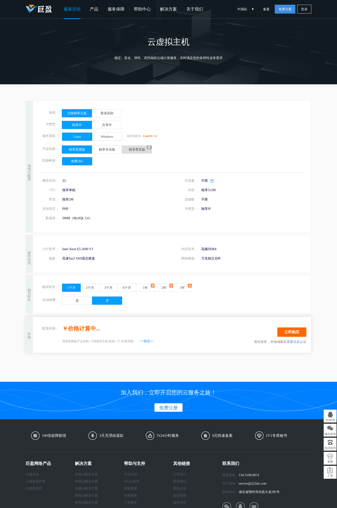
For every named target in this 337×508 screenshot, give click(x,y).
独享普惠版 (77, 149)
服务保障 (116, 9)
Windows (107, 136)
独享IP (76, 125)
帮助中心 (142, 9)
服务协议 (179, 502)
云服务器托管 (35, 481)
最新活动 (72, 9)
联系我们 (179, 481)
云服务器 (32, 474)
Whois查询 (131, 481)
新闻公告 (179, 488)
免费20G (77, 161)
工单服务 (130, 502)
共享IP (106, 125)
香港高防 (107, 113)
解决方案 (168, 9)
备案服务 (130, 495)
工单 (330, 475)
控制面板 (130, 488)
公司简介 (179, 474)
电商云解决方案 (86, 481)
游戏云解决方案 (86, 474)
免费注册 (285, 9)
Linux (77, 136)
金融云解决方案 (86, 488)
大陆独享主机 (77, 113)
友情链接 (179, 495)
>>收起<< (147, 341)
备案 (266, 9)
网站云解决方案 (86, 495)
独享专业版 (107, 149)
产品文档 (130, 474)
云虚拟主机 (34, 488)
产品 (94, 9)
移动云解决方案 (86, 502)
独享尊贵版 (137, 149)
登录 (304, 9)
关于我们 (194, 9)
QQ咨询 (330, 420)
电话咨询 (330, 448)
